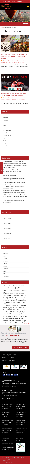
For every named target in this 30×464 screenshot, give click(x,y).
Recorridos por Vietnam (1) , (9, 300)
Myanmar (5, 122)
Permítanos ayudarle (12, 335)
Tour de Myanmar (7, 226)
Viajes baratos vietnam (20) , (12, 305)
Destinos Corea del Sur (7, 447)
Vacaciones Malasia (7, 428)
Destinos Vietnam (6, 406)
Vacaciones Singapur (21, 420)
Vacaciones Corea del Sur (7, 444)
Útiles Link (4, 360)
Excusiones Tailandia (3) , (13, 309)
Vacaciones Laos (6, 412)
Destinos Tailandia (20, 414)
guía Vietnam (5, 408)
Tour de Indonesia (7, 233)
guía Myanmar (5, 424)
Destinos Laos (5, 414)
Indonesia (5, 148)
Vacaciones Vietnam (7, 404)
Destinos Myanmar (6, 422)
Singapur (5, 143)
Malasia (5, 145)
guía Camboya (19, 408)
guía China (18, 440)
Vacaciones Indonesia (21, 428)
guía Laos (4, 416)
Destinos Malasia (6, 430)
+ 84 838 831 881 (8, 1)
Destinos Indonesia (20, 430)
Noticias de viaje (7, 135)
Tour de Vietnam (7, 216)
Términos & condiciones (8, 359)
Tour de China (6, 238)
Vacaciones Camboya (21, 404)
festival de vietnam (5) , (10, 288)
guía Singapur (19, 424)
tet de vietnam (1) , (20, 293)
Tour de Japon (6, 236)
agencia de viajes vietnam (20, 60)
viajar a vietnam (11, 60)
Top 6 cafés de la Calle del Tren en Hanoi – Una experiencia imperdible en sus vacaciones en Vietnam (14, 56)
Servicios (9, 354)
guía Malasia (5, 432)
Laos (4, 125)
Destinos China (19, 438)
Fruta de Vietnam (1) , (14, 303)
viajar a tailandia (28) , (11, 293)
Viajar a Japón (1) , (16, 314)
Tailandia (5, 120)
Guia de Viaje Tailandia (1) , (15, 290)
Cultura (5, 127)
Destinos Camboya (20, 406)
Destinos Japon (5, 438)
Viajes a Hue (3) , (10, 311)
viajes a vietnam (14, 62)
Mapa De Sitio (12, 360)
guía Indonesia (19, 432)
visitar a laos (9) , (8, 295)
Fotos (23, 359)
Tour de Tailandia (7, 223)
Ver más (26, 323)
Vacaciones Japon (6, 436)
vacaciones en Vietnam (5, 62)
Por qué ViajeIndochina (8, 357)
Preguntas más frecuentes (8, 355)
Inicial (3, 354)
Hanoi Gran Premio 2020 (6, 99)
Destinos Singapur (20, 422)
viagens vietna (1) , (11, 298)
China (4, 140)
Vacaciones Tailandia (21, 412)
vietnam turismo (21, 62)
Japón (4, 137)
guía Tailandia (19, 416)
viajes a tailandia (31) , (20, 285)
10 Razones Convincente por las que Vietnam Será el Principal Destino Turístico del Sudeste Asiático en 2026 (15, 196)
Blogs (14, 354)
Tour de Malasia (6, 231)
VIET (14, 462)
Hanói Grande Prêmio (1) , (19, 307)
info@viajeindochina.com (18, 1)
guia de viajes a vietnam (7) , (14, 316)
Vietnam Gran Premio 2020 (20, 97)
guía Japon (4, 440)
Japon (4, 271)
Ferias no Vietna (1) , (22, 297)
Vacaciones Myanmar (7, 420)
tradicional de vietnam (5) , (9, 285)
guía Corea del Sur (6, 449)
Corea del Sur (6, 276)
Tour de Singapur (7, 228)
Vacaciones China (20, 436)
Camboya (5, 117)
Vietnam (5, 115)
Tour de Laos (6, 221)
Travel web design (6, 462)
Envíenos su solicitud (22, 347)
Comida (5, 132)
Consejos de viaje (7, 130)
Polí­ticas (17, 359)
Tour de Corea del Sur (8, 241)
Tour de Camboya (7, 218)
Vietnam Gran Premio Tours (18, 101)
